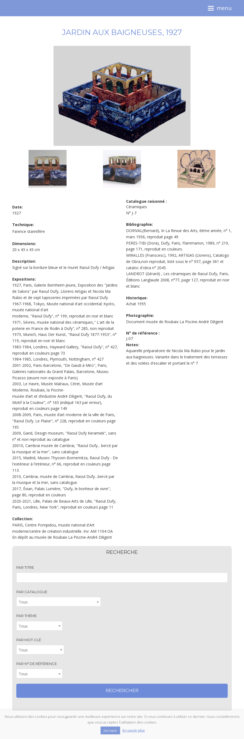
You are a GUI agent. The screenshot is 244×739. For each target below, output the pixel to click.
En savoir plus (133, 730)
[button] (220, 8)
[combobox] (58, 601)
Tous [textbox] (23, 602)
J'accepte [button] (110, 730)
